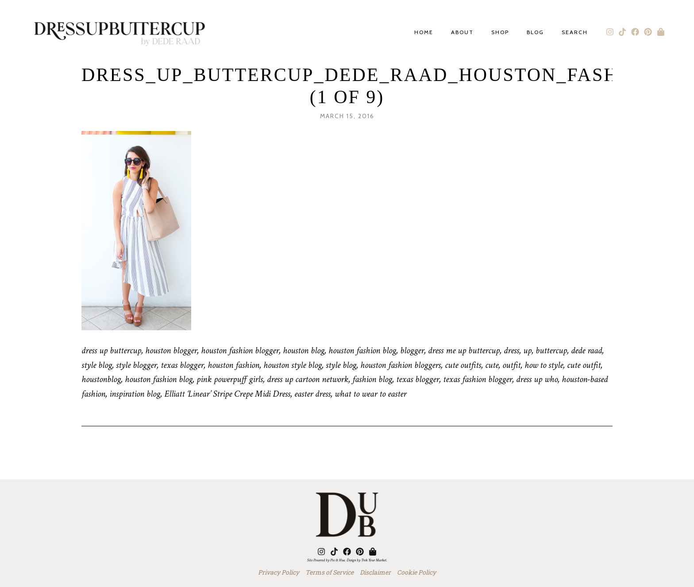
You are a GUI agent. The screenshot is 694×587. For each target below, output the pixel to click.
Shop (500, 32)
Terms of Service (329, 572)
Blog (535, 32)
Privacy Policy (278, 572)
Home (423, 32)
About (462, 32)
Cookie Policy (416, 572)
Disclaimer (375, 572)
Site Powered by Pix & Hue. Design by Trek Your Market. (347, 560)
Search (575, 32)
